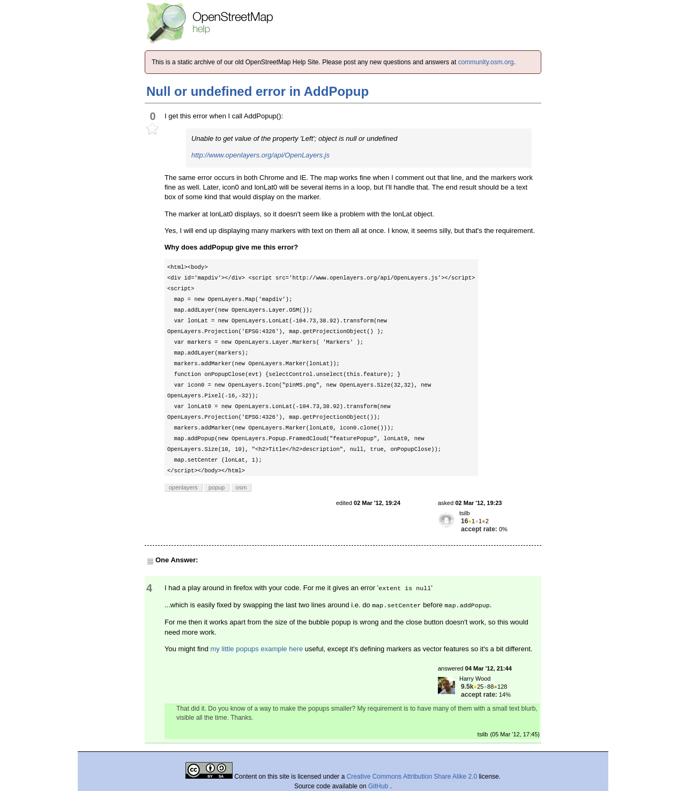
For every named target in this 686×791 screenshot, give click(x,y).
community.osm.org (486, 62)
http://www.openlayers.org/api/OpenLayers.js (260, 155)
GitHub (379, 786)
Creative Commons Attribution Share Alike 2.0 (412, 776)
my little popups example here (257, 649)
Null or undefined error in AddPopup (257, 91)
